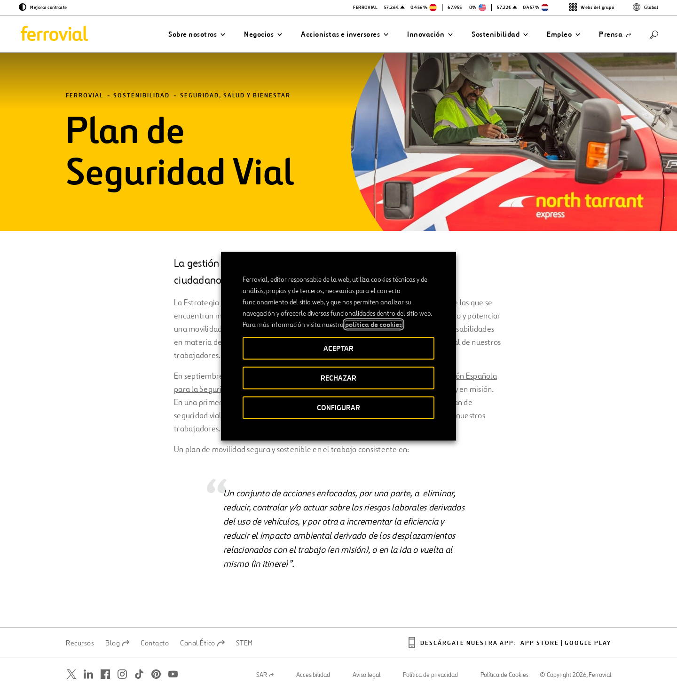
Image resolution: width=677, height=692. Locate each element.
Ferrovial (84, 95)
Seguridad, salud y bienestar (235, 95)
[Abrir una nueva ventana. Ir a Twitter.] (71, 674)
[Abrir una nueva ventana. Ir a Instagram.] (122, 674)
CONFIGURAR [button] (338, 407)
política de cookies (373, 324)
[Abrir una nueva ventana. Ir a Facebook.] (105, 674)
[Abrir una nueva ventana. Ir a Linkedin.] (88, 674)
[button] (197, 34)
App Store (539, 643)
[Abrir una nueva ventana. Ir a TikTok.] (139, 674)
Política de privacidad (430, 675)
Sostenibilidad (141, 95)
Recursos (80, 643)
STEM (244, 643)
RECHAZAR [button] (338, 377)
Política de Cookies (504, 675)
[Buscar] (654, 34)
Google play (588, 643)
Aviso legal (366, 675)
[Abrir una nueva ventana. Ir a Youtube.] (173, 674)
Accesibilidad (313, 675)
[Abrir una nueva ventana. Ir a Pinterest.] (156, 674)
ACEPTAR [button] (338, 348)
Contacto (155, 643)
